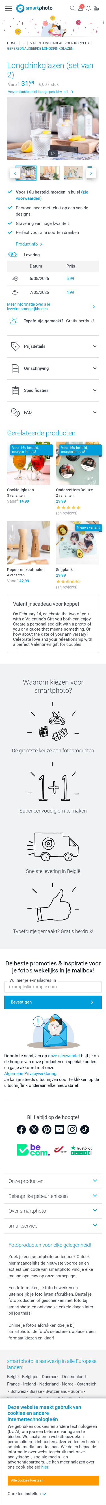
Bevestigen (21, 1002)
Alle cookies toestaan (27, 1480)
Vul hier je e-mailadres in (32, 980)
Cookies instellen (27, 1493)
